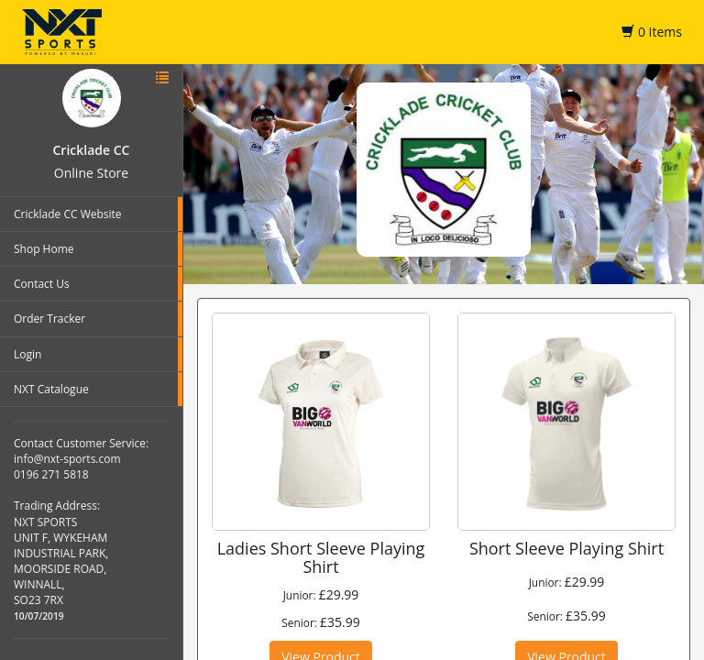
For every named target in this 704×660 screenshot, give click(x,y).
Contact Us (42, 284)
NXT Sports (62, 32)
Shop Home (44, 249)
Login (27, 354)
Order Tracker (49, 318)
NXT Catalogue (51, 389)
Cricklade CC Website (68, 214)
